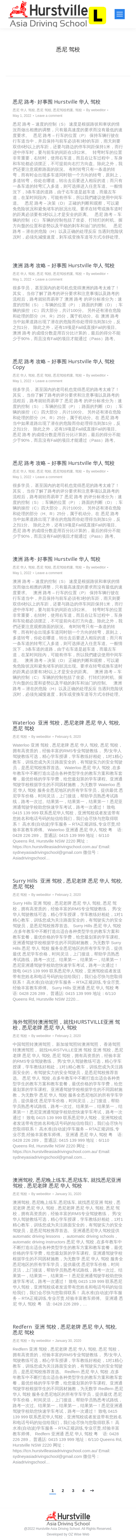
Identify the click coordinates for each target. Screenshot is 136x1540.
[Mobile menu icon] (120, 14)
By (96, 110)
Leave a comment (48, 116)
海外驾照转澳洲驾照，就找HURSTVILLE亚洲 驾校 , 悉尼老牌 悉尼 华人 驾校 (66, 1024)
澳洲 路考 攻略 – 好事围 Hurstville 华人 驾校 (64, 265)
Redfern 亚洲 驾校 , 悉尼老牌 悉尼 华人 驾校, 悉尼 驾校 (65, 1329)
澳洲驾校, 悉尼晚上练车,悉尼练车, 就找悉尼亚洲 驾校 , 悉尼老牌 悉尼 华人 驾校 (67, 1182)
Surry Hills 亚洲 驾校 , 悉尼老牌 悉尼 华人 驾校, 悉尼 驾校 (67, 883)
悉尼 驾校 (44, 110)
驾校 (78, 110)
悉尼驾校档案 (63, 110)
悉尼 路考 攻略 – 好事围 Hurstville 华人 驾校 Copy (64, 364)
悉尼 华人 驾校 (24, 110)
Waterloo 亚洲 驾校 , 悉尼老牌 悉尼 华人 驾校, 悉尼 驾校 (66, 725)
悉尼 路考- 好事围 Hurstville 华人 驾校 (57, 101)
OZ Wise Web (78, 1534)
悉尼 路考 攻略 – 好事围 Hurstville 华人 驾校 (64, 463)
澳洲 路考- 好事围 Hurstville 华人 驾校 (57, 559)
